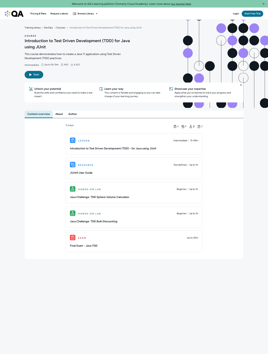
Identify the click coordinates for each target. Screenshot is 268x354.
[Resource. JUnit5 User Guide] (134, 167)
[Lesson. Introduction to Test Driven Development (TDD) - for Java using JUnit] (134, 143)
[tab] (39, 113)
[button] (263, 3)
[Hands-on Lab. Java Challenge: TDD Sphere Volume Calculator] (134, 192)
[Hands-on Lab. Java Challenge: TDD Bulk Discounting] (134, 216)
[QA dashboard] (14, 13)
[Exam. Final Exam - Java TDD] (134, 240)
